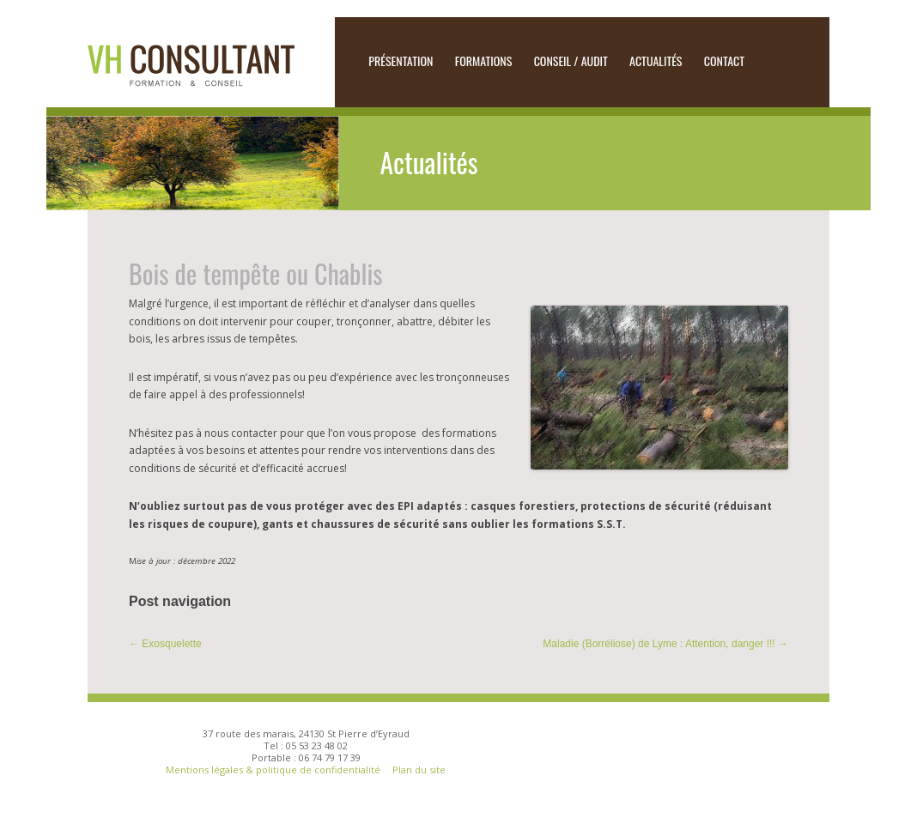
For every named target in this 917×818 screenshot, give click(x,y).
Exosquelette (165, 644)
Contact (724, 61)
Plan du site (419, 769)
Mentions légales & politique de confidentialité (274, 769)
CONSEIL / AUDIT (571, 61)
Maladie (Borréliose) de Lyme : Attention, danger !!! (665, 644)
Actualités (655, 61)
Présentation (400, 61)
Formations (484, 61)
